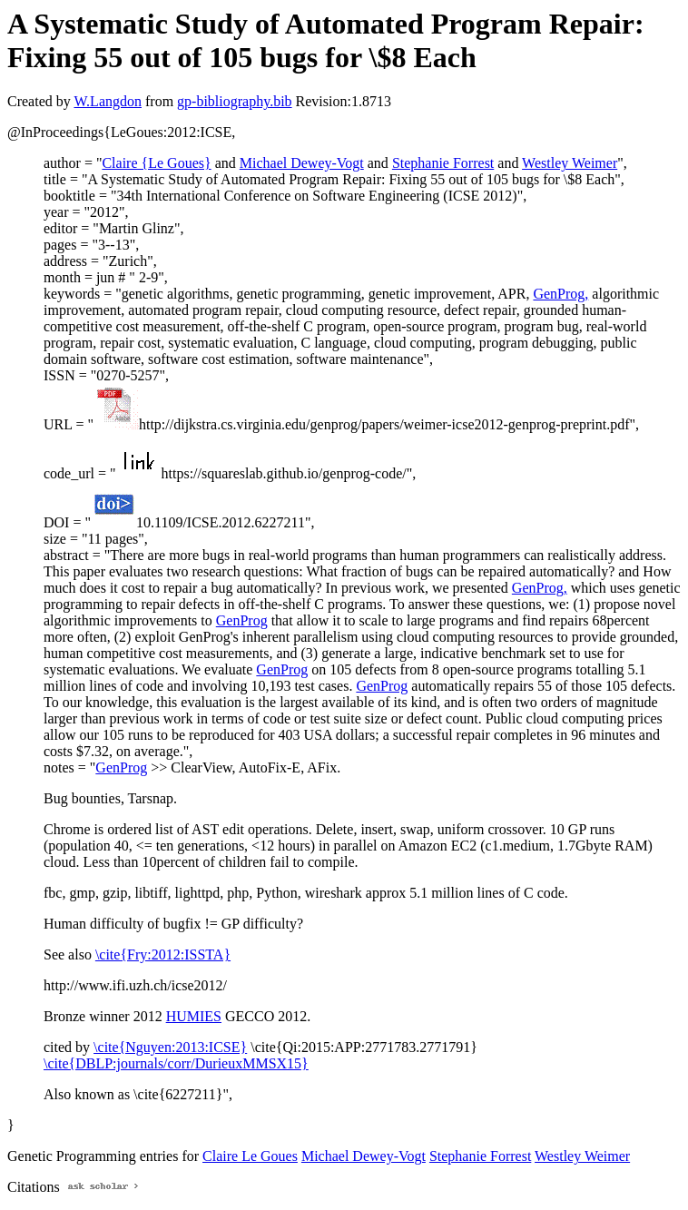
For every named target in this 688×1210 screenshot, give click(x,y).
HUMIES (193, 1016)
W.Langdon (108, 101)
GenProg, (560, 293)
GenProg (242, 620)
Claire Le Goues (250, 1156)
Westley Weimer (569, 163)
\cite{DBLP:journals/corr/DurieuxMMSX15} (176, 1063)
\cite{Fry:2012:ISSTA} (163, 954)
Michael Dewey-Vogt (302, 163)
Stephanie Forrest (443, 163)
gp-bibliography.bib (234, 101)
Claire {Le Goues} (156, 163)
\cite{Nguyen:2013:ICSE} (170, 1047)
